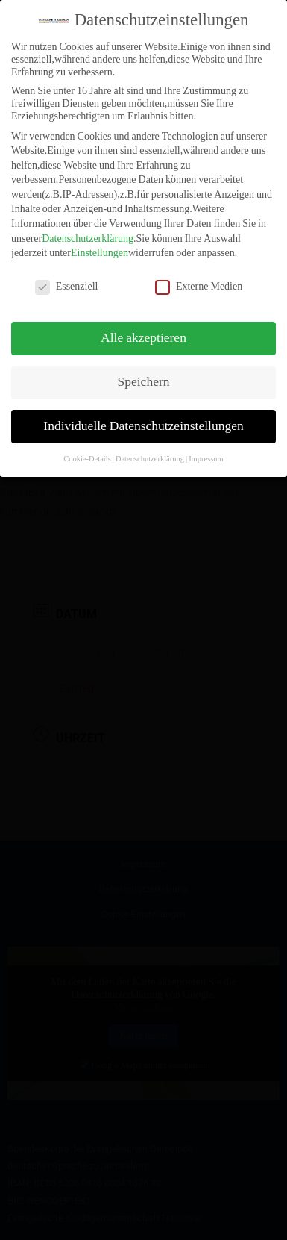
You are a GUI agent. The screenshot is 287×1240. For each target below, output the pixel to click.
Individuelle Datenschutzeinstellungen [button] (143, 422)
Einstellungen (99, 249)
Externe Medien (198, 282)
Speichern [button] (144, 378)
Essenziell (66, 282)
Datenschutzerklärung (87, 234)
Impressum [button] (206, 454)
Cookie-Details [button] (87, 454)
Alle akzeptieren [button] (143, 334)
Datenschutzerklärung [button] (150, 454)
